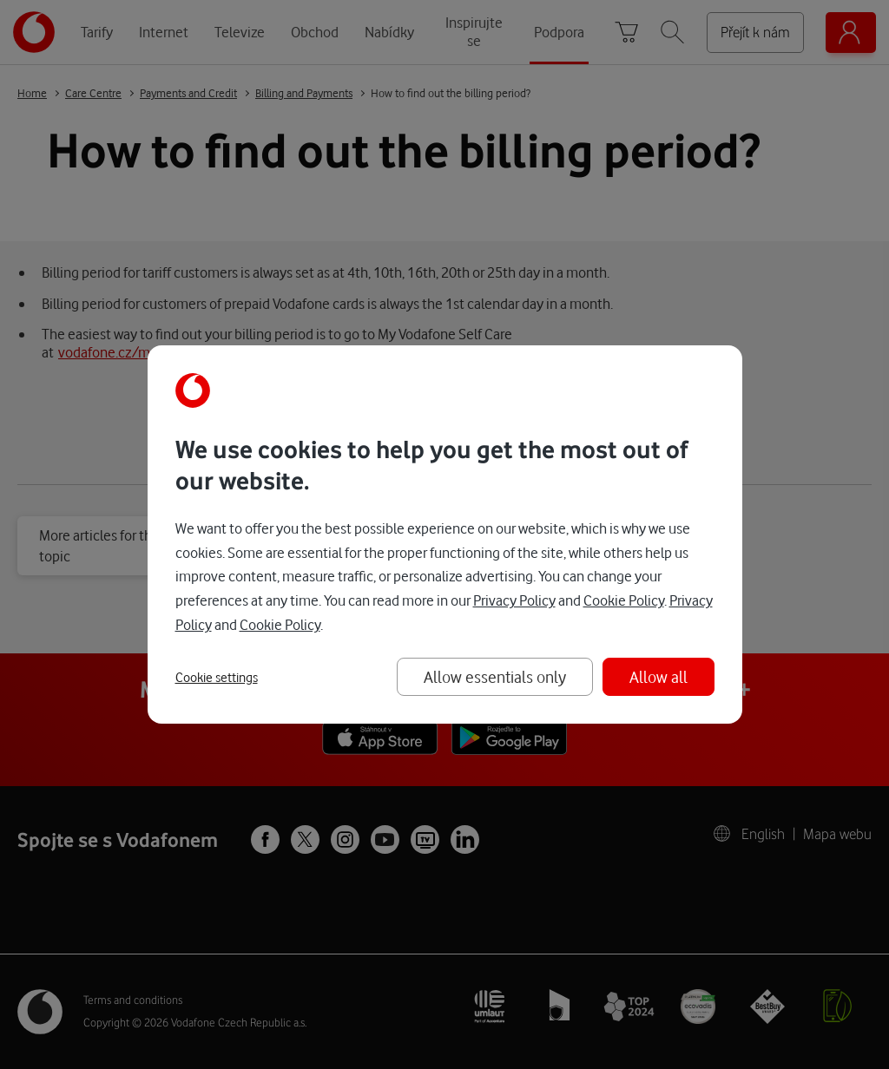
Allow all (658, 676)
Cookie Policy (623, 600)
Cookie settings (216, 677)
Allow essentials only (495, 676)
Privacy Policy (514, 600)
